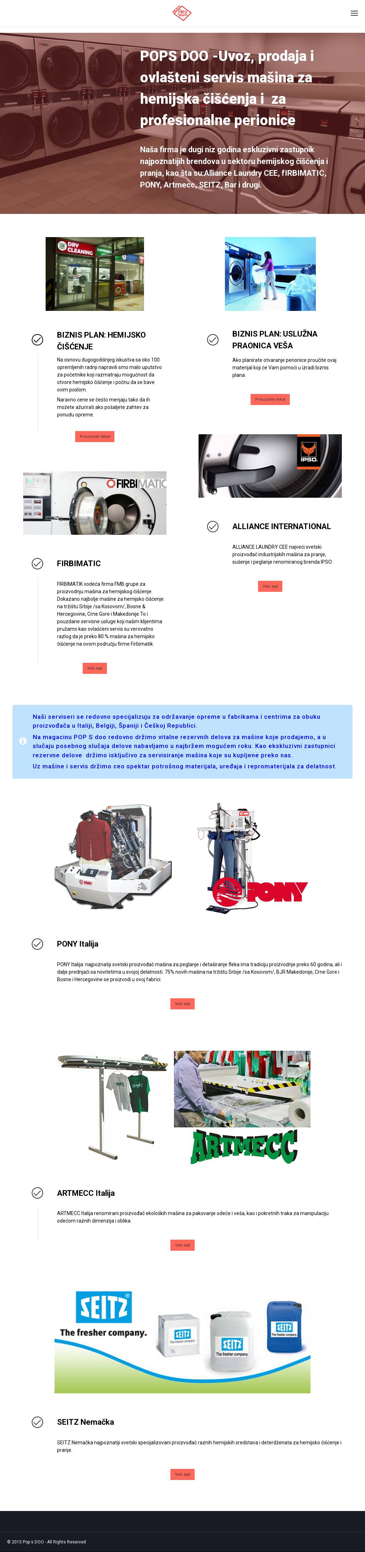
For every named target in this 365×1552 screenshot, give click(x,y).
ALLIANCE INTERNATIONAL (281, 526)
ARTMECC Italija (86, 1193)
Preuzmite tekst (95, 436)
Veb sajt (94, 668)
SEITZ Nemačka (85, 1422)
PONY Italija (77, 943)
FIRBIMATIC (79, 563)
